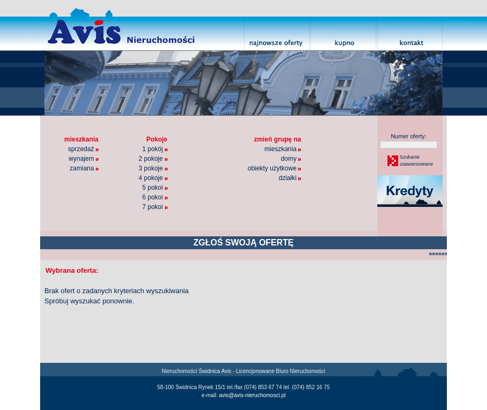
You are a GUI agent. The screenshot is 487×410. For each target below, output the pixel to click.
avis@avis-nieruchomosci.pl (252, 395)
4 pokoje (153, 178)
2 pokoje (153, 158)
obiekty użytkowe (274, 168)
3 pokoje (153, 168)
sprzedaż (83, 149)
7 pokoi (155, 207)
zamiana (84, 168)
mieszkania (282, 149)
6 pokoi (155, 197)
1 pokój (155, 149)
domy (291, 158)
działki (290, 178)
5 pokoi (155, 187)
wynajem (83, 158)
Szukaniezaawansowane (416, 160)
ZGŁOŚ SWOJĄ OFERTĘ (243, 242)
